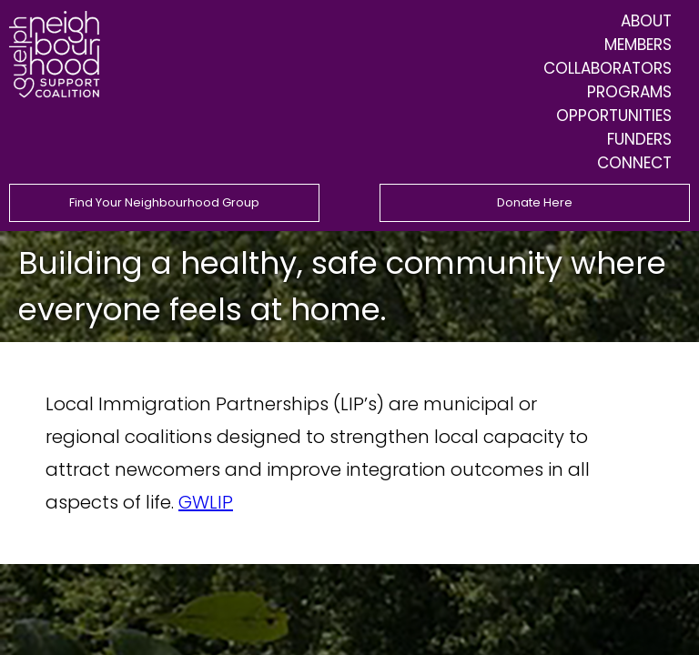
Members (638, 44)
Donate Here (534, 202)
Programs (629, 92)
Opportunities (614, 115)
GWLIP (205, 502)
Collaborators (607, 68)
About (646, 21)
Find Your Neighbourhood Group (164, 202)
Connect (634, 163)
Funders (639, 139)
